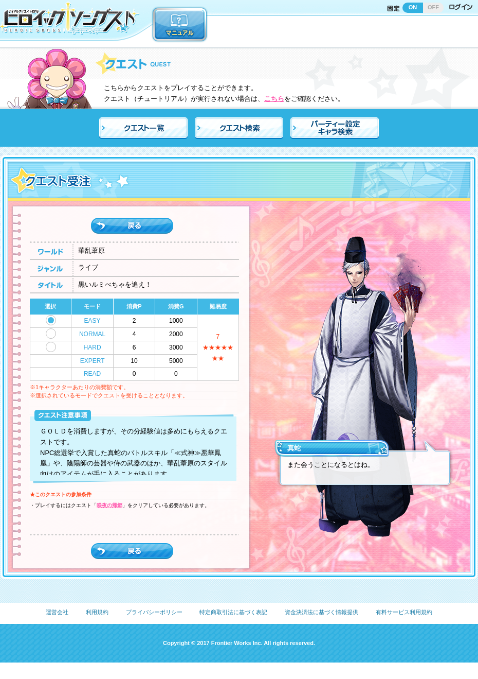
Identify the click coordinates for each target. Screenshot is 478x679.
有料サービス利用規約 (404, 612)
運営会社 (57, 612)
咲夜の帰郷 (109, 505)
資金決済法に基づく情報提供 (321, 612)
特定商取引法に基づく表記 (233, 612)
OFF (433, 7)
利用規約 (97, 612)
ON (413, 7)
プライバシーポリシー (154, 612)
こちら (274, 98)
